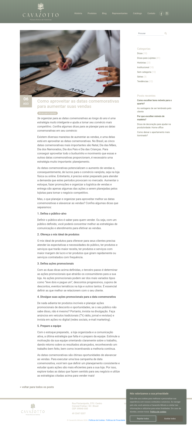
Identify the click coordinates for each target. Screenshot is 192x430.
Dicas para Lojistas (47, 113)
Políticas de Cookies (97, 420)
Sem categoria (144, 72)
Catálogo (137, 13)
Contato (151, 13)
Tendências (142, 81)
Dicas (140, 53)
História (78, 13)
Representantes (119, 13)
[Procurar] (150, 33)
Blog (104, 13)
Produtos (92, 13)
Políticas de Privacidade (115, 420)
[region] (156, 407)
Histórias (141, 62)
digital (66, 319)
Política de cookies (158, 412)
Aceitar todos (170, 419)
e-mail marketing (99, 319)
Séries (140, 76)
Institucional (143, 67)
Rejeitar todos (143, 419)
